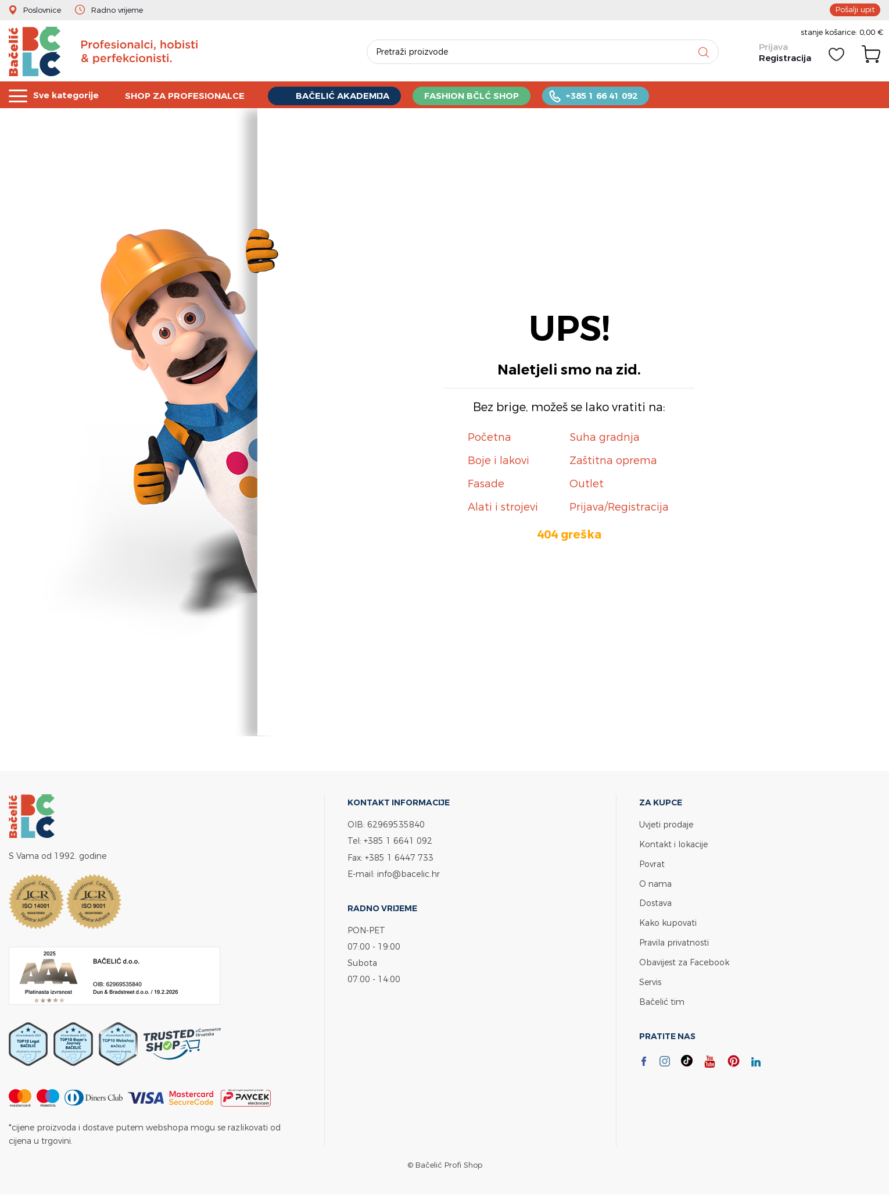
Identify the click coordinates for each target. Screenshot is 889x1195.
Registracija (785, 57)
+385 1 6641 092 (398, 841)
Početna (489, 437)
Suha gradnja (604, 437)
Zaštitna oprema (613, 460)
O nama (655, 882)
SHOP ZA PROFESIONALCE (186, 95)
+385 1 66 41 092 (604, 95)
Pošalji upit (854, 9)
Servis (650, 978)
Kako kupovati (668, 920)
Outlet (586, 483)
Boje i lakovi (498, 460)
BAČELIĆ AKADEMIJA (344, 95)
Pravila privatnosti (674, 939)
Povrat (652, 863)
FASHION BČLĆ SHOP (473, 95)
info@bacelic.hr (408, 873)
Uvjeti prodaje (666, 824)
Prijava (773, 46)
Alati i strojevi (503, 507)
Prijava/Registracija (619, 507)
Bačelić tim (661, 997)
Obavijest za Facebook (684, 959)
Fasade (486, 483)
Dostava (655, 901)
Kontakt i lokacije (673, 843)
